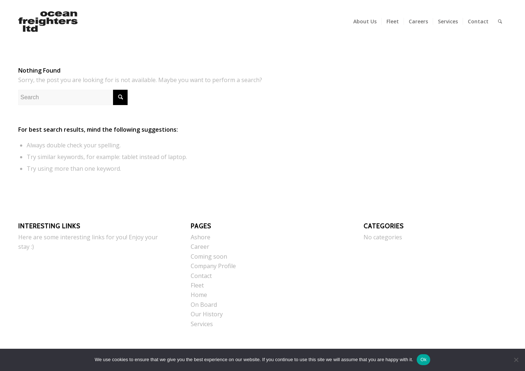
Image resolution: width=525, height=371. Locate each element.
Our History (207, 314)
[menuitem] (365, 21)
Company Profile (213, 266)
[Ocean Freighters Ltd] (48, 21)
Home (199, 295)
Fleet (197, 285)
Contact (201, 276)
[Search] (500, 21)
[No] (516, 359)
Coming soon (209, 256)
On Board (204, 305)
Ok (423, 359)
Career (200, 247)
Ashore (200, 237)
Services (202, 324)
